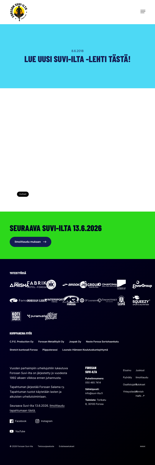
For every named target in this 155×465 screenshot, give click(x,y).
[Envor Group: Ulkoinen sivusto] (142, 285)
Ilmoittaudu (142, 376)
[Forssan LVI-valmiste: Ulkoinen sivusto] (121, 285)
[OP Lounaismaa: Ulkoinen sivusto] (89, 301)
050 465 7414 (93, 382)
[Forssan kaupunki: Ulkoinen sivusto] (19, 301)
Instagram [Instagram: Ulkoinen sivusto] (43, 421)
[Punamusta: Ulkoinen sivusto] (37, 317)
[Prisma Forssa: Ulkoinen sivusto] (19, 285)
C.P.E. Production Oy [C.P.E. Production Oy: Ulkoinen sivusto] (22, 341)
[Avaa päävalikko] (143, 11)
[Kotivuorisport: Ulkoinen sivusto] (16, 316)
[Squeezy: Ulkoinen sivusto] (141, 300)
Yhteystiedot (130, 390)
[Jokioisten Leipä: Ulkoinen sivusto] (121, 300)
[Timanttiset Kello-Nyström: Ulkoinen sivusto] (107, 300)
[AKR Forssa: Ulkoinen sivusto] (70, 300)
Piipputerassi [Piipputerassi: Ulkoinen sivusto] (50, 349)
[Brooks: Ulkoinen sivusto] (72, 285)
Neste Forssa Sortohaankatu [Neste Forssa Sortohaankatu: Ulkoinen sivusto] (103, 341)
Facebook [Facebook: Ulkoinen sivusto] (18, 421)
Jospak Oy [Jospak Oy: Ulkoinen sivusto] (76, 341)
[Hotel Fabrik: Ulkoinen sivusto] (37, 285)
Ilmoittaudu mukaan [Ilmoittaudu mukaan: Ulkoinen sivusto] (30, 241)
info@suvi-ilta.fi (94, 392)
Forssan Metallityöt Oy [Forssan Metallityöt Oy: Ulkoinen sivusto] (52, 341)
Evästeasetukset (66, 446)
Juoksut (140, 369)
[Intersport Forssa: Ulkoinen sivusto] (54, 300)
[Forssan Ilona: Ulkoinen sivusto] (51, 316)
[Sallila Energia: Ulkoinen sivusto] (107, 285)
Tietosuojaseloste (46, 446)
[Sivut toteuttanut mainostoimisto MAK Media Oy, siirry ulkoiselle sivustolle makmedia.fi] (142, 446)
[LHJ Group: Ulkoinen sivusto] (89, 285)
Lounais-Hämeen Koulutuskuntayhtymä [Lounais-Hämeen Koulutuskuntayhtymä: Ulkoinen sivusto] (86, 349)
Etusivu (127, 369)
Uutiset (22, 194)
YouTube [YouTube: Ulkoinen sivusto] (17, 430)
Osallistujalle (130, 383)
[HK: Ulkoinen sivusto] (51, 285)
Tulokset (140, 383)
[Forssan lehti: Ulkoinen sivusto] (37, 301)
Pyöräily (127, 376)
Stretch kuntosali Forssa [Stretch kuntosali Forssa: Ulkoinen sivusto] (24, 349)
